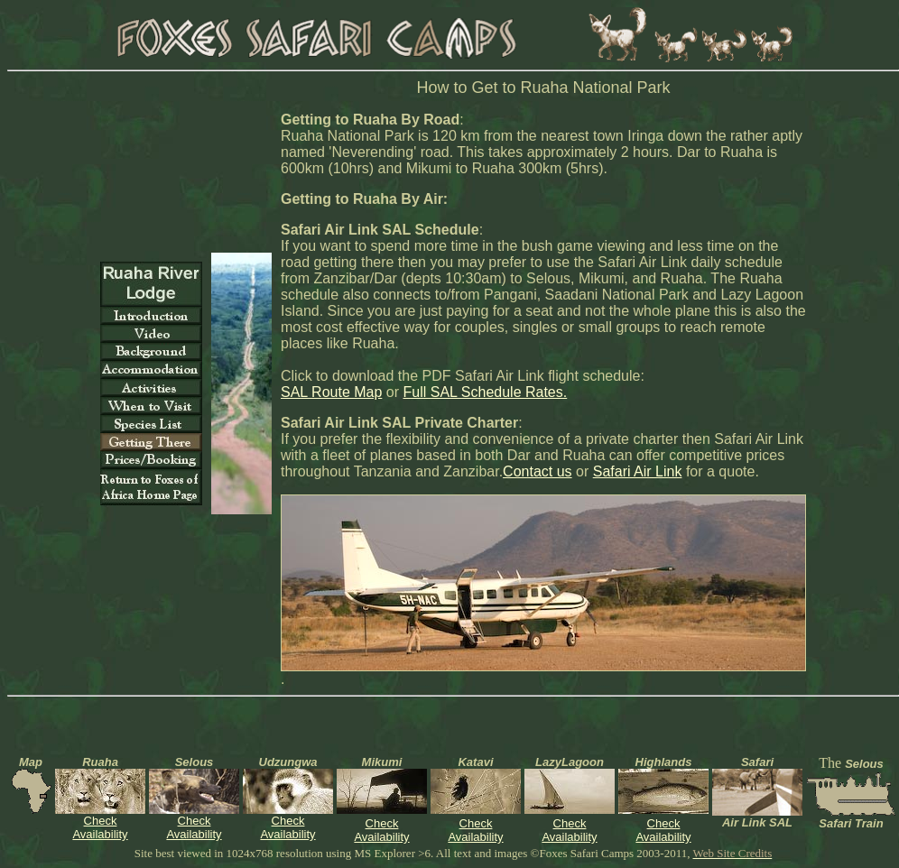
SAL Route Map (331, 392)
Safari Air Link (637, 471)
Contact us (537, 471)
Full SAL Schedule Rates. (485, 392)
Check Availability (99, 827)
